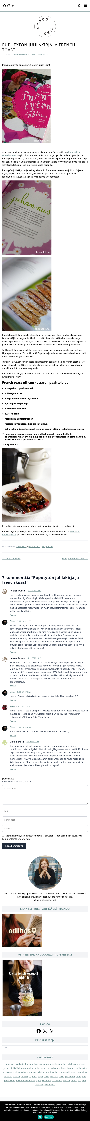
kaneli (44, 1068)
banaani (29, 1063)
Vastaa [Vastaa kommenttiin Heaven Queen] (13, 615)
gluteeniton (79, 1063)
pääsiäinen (9, 1080)
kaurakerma (67, 1068)
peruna (54, 1076)
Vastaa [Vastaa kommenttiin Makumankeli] (13, 769)
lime (52, 1072)
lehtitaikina (43, 1072)
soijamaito (47, 546)
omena (24, 1076)
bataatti (47, 1063)
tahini (74, 1080)
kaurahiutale (54, 1068)
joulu (23, 1068)
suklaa (66, 1080)
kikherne (7, 1072)
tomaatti (39, 1084)
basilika (38, 1063)
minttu (16, 1076)
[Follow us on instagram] (45, 1031)
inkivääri (15, 1068)
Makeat (46, 54)
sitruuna (46, 1080)
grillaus (6, 1068)
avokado (20, 1063)
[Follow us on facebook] (39, 1031)
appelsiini (10, 1063)
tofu (84, 1080)
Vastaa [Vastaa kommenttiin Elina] (13, 652)
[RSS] (13, 5)
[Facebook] (4, 5)
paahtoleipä (34, 546)
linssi (57, 1072)
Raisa (12, 706)
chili (70, 1063)
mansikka (82, 1072)
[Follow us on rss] (51, 1031)
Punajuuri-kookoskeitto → (75, 558)
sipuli (38, 1080)
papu (40, 1076)
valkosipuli (50, 1084)
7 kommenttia (20, 54)
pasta (46, 1076)
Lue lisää (48, 1117)
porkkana (70, 1076)
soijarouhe (57, 1080)
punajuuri (81, 1076)
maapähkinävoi (69, 1072)
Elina (12, 621)
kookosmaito (19, 1072)
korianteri (31, 1072)
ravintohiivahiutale (25, 1080)
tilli (79, 1080)
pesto (61, 1076)
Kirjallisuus (36, 54)
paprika (33, 1076)
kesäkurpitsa (81, 1068)
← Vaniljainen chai (11, 558)
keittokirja (21, 546)
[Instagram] (8, 5)
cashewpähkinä (59, 1063)
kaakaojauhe (33, 1068)
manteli (8, 1076)
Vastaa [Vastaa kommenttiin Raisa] (13, 721)
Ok (40, 1117)
